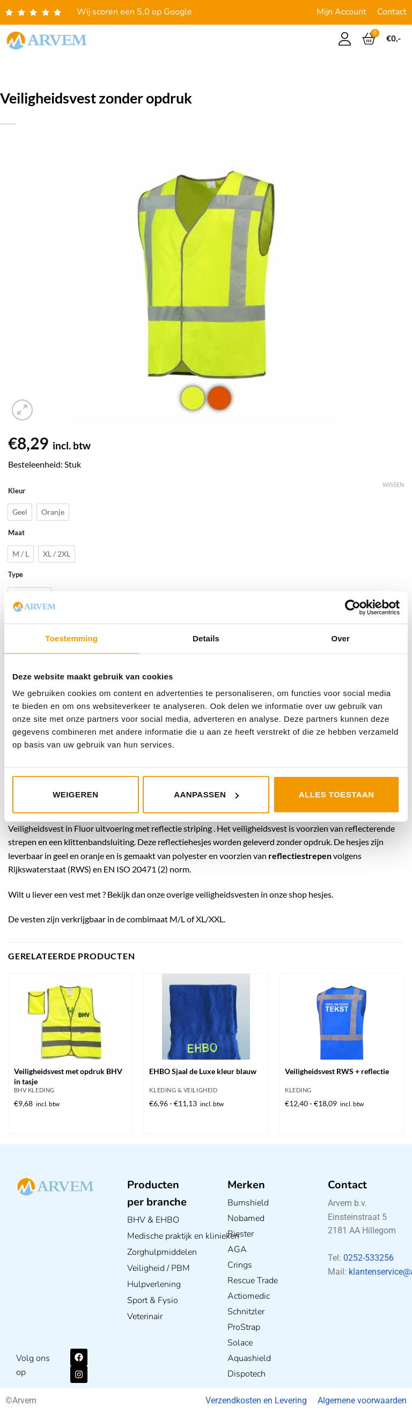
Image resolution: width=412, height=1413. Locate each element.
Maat (16, 533)
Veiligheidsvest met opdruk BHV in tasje (68, 1076)
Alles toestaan (336, 794)
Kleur (16, 491)
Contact (392, 12)
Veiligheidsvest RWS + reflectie (337, 1071)
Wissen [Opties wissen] (393, 484)
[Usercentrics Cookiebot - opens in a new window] (353, 607)
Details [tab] (206, 637)
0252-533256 (368, 1258)
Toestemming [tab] (72, 637)
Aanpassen (206, 794)
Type (15, 575)
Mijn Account (341, 12)
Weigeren (75, 794)
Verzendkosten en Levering (256, 1400)
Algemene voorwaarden (362, 1400)
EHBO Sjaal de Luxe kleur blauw (202, 1071)
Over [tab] (340, 637)
